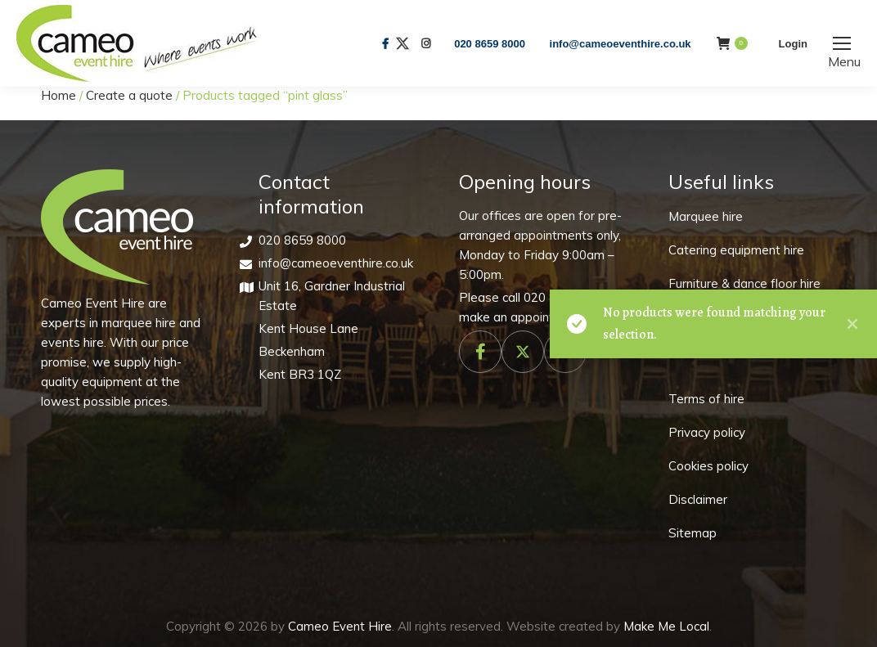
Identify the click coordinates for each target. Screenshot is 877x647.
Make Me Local (666, 626)
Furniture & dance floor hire (744, 283)
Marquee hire (705, 216)
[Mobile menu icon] (841, 43)
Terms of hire (706, 399)
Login (793, 44)
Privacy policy (706, 432)
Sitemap (692, 533)
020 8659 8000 (489, 44)
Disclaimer (697, 499)
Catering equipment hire (736, 250)
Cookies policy (708, 466)
